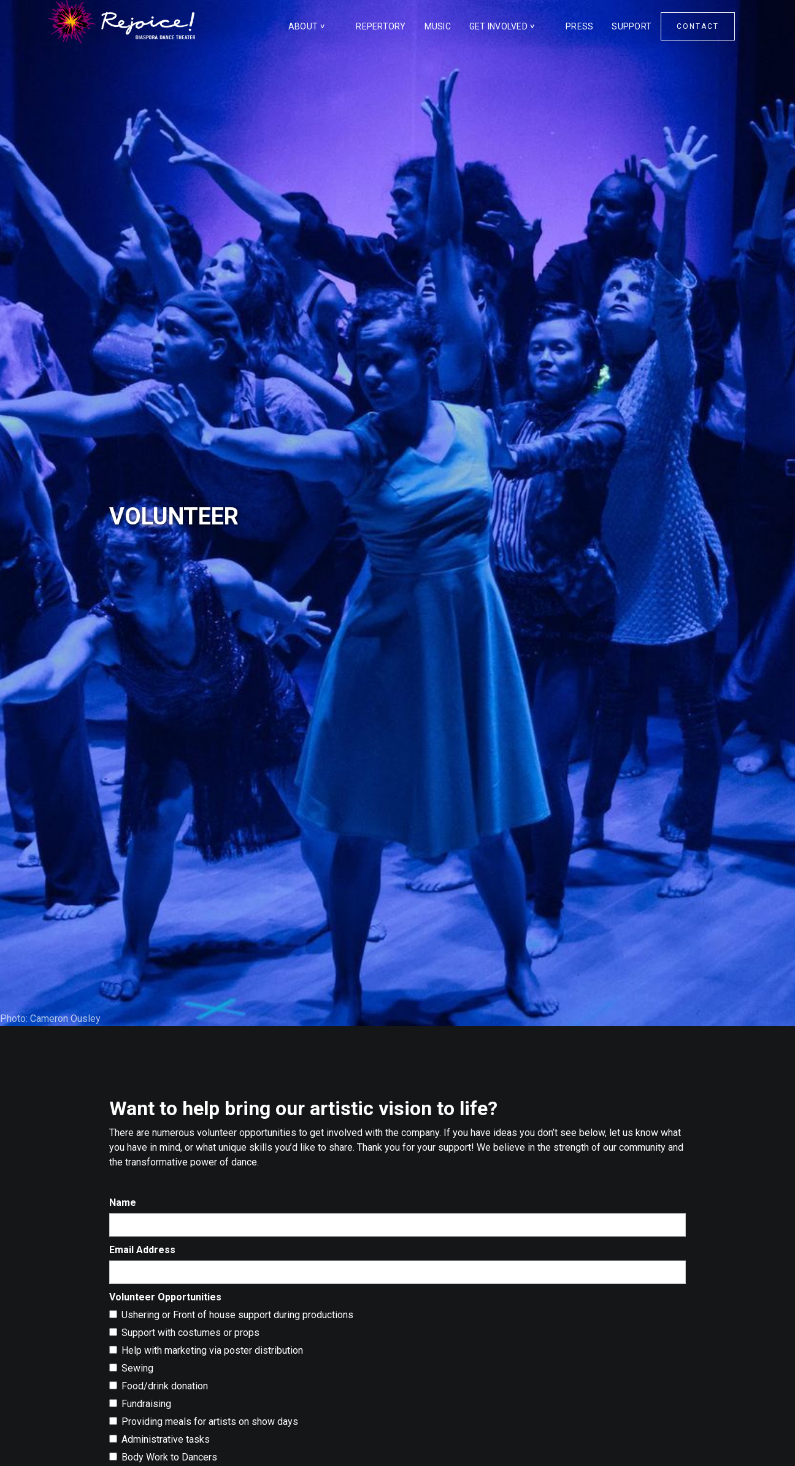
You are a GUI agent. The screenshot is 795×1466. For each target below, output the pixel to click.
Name (122, 1202)
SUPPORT (631, 26)
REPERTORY (380, 26)
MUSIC (437, 26)
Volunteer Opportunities (165, 1297)
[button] (313, 26)
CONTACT (698, 26)
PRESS (579, 26)
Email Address (142, 1250)
